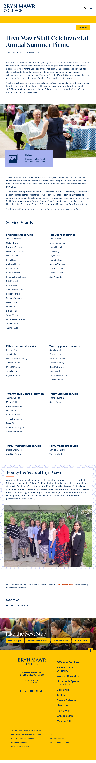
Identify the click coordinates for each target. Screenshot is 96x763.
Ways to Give (81, 643)
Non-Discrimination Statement (22, 741)
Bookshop (63, 692)
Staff (12, 608)
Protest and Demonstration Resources (26, 737)
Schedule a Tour (61, 643)
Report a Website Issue (20, 749)
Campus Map (65, 718)
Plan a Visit (63, 713)
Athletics (62, 698)
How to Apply (15, 643)
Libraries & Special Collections (68, 685)
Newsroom (63, 708)
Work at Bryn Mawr (68, 679)
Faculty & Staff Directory (66, 671)
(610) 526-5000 (32, 682)
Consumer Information (19, 745)
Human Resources (64, 587)
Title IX (53, 737)
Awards (24, 608)
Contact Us (32, 685)
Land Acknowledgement (59, 745)
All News (83, 27)
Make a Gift (64, 724)
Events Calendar (67, 703)
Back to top (90, 652)
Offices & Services (68, 665)
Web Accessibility (57, 741)
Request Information (37, 643)
